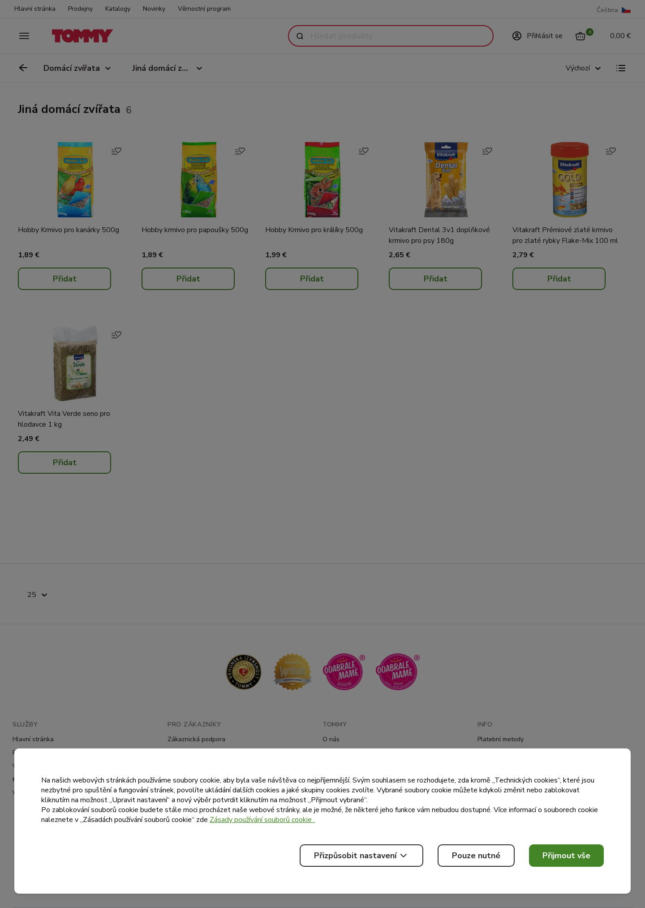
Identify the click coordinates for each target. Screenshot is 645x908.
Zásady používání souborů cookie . (262, 820)
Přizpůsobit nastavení (361, 855)
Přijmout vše (566, 855)
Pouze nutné (476, 855)
